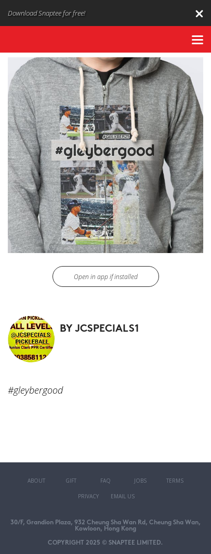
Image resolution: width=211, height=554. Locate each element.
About (36, 480)
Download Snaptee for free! (46, 13)
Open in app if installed (106, 276)
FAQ (105, 480)
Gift (70, 480)
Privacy (88, 496)
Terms (174, 480)
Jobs (140, 480)
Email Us (123, 496)
